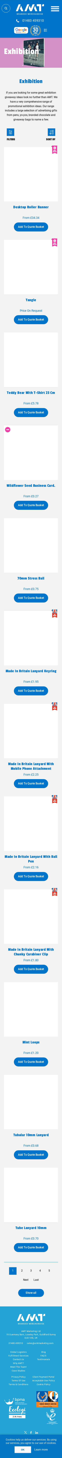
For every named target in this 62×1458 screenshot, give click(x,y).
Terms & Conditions (18, 1384)
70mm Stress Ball (31, 578)
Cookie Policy (43, 1384)
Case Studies (18, 1370)
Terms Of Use (18, 1380)
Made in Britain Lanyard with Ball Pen (31, 858)
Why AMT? (18, 1363)
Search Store (6, 8)
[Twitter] (25, 1432)
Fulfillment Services (18, 1355)
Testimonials (43, 1359)
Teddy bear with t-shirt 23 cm (31, 393)
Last (36, 1279)
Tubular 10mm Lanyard (31, 1135)
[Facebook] (31, 1432)
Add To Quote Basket (31, 226)
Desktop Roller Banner (31, 207)
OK (22, 1449)
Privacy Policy (18, 1377)
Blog (43, 1352)
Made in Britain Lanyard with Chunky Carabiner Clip (31, 951)
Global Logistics (18, 1352)
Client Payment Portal (43, 1377)
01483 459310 (33, 21)
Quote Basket (45, 30)
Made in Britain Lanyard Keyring (31, 671)
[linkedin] (37, 1432)
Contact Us (18, 1359)
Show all (31, 1292)
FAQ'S (43, 1355)
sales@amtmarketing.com (40, 1343)
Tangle (31, 300)
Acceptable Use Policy (43, 1380)
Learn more (41, 1449)
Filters (10, 132)
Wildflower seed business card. (31, 485)
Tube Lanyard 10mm (31, 1228)
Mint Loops (31, 1042)
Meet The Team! (18, 1367)
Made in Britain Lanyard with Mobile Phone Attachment (31, 766)
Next (25, 1279)
